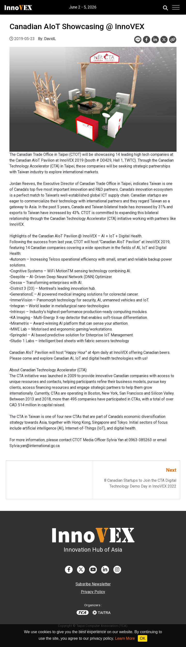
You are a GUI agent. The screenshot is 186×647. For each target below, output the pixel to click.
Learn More (125, 638)
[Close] (172, 39)
